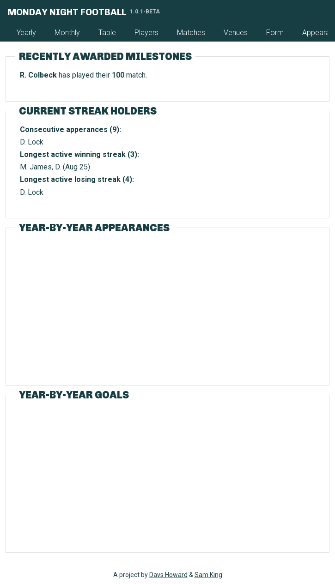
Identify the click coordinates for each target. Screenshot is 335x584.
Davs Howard (168, 574)
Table (107, 32)
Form (275, 32)
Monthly (67, 32)
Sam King (208, 574)
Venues (236, 32)
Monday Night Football (66, 12)
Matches (191, 32)
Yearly (26, 32)
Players (146, 32)
